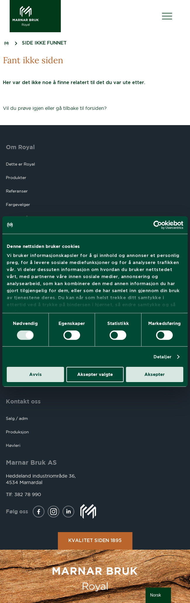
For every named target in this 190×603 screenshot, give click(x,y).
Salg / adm (17, 418)
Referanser (17, 191)
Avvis (35, 374)
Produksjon (17, 432)
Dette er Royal (20, 164)
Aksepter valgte (95, 374)
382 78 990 (27, 494)
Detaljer (162, 356)
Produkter (16, 177)
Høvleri (13, 445)
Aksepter (154, 374)
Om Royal (20, 147)
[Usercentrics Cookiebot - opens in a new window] (157, 225)
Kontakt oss (23, 401)
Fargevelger (18, 204)
